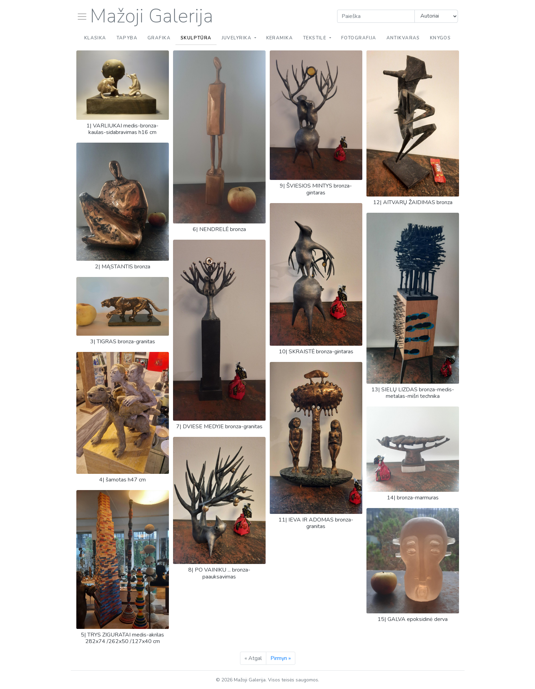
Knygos (440, 38)
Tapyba (127, 38)
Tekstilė (315, 38)
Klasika (95, 38)
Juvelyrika (237, 38)
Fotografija (358, 38)
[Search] (376, 16)
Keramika (279, 38)
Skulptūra (196, 38)
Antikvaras (403, 38)
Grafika (159, 38)
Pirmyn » (280, 658)
